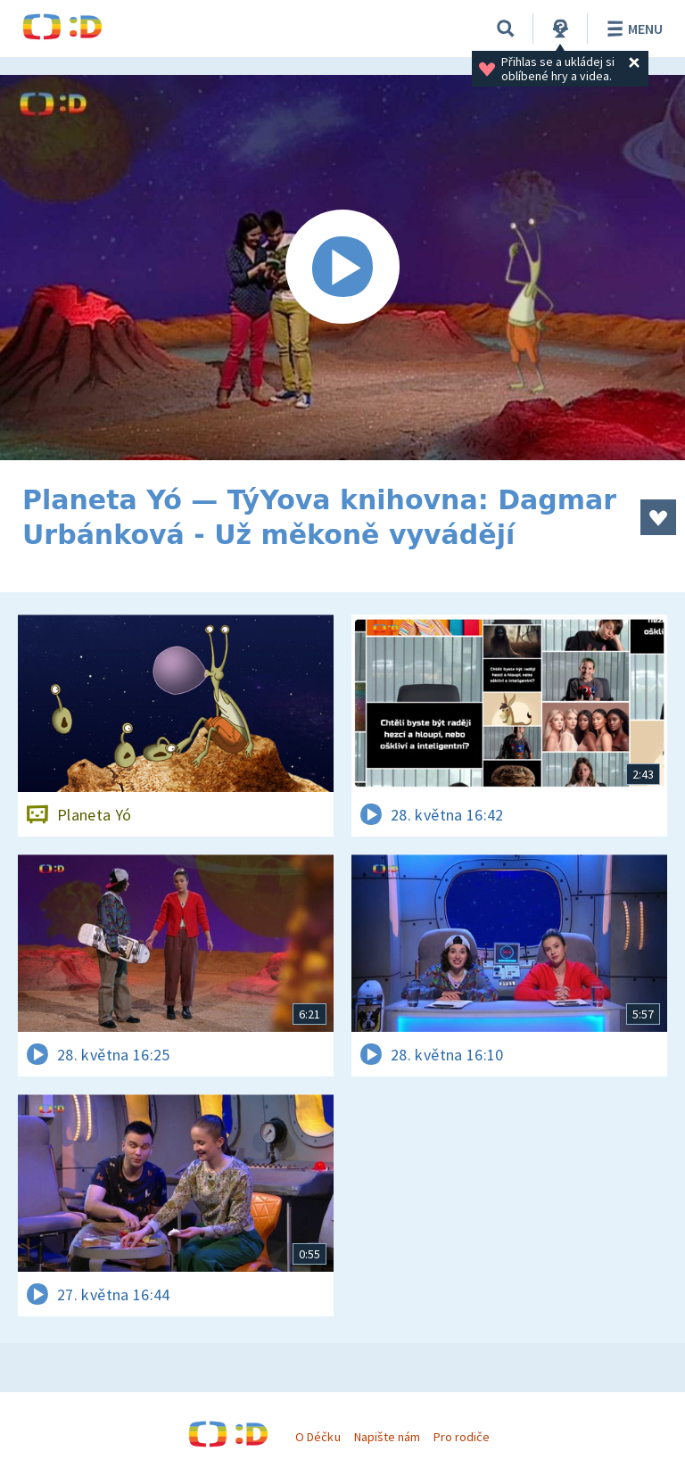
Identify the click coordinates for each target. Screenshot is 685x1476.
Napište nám (387, 1437)
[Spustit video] (342, 267)
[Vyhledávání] (505, 28)
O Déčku (317, 1437)
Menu (632, 28)
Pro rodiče (461, 1437)
